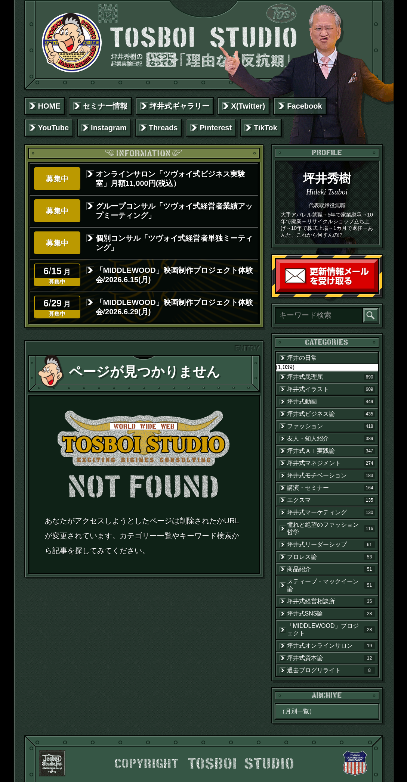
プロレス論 (331, 557)
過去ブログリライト (331, 670)
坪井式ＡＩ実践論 (331, 451)
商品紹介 (331, 569)
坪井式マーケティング (331, 512)
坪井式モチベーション (331, 475)
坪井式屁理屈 (331, 377)
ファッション (331, 426)
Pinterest (216, 128)
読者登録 (376, 290)
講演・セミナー (331, 488)
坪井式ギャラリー (179, 106)
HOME (49, 106)
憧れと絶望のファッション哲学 (331, 528)
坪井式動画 (331, 401)
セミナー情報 (105, 106)
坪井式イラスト (331, 389)
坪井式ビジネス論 (331, 414)
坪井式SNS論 (331, 613)
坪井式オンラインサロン (331, 645)
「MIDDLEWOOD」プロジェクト (331, 629)
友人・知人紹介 (331, 438)
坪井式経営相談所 (331, 601)
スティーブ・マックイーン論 (331, 585)
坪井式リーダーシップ (331, 544)
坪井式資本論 (331, 658)
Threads (163, 128)
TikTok (265, 128)
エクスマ (331, 500)
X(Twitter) (248, 106)
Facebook (304, 106)
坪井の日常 (302, 358)
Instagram (109, 128)
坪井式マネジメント (331, 463)
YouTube (53, 128)
